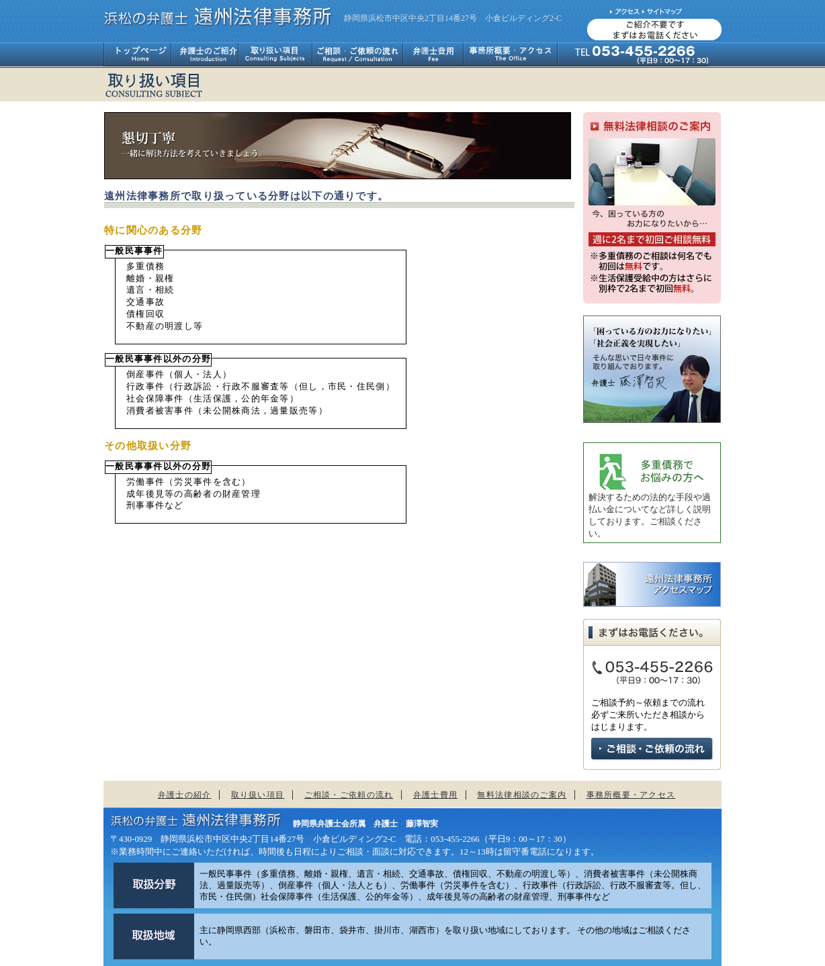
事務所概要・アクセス (511, 54)
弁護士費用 (433, 54)
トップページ (137, 54)
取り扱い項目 (275, 54)
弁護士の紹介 (185, 795)
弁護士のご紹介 (204, 54)
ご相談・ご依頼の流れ (357, 54)
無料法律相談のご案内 (521, 795)
